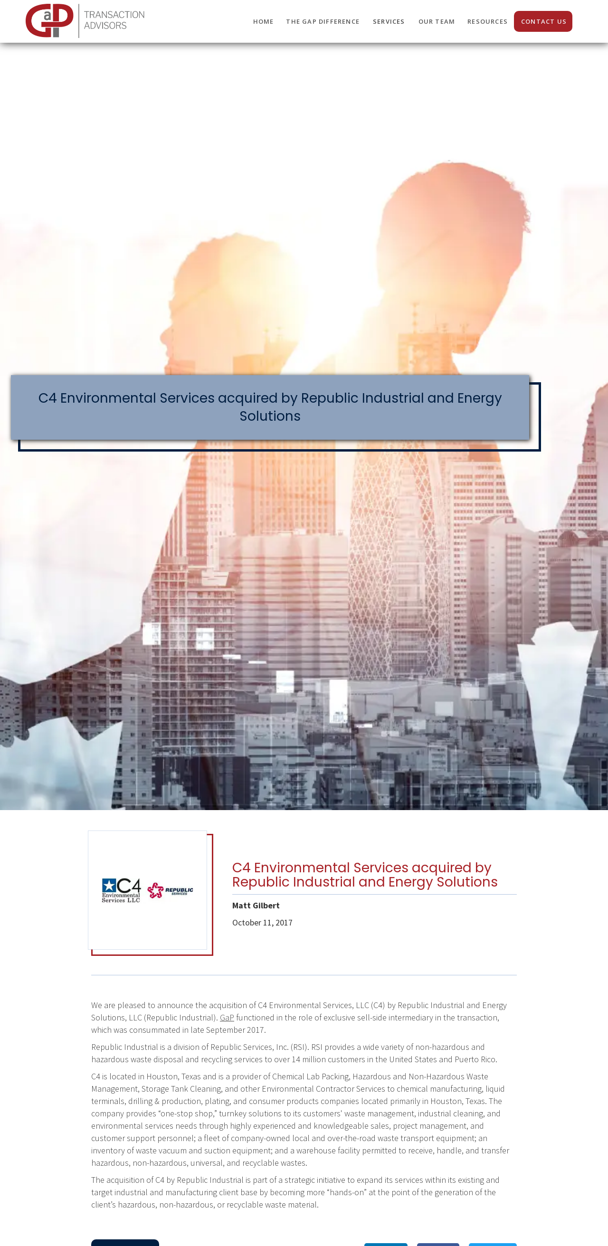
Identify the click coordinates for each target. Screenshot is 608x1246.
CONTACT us (544, 21)
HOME (263, 21)
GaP (227, 1017)
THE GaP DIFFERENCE (323, 21)
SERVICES (389, 21)
